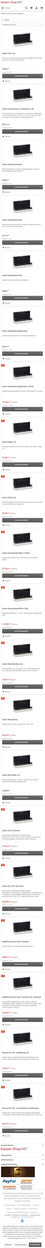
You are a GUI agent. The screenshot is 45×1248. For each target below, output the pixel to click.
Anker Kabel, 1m (9, 442)
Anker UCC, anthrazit (11, 830)
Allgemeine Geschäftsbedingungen (18, 1212)
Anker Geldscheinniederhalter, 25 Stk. (18, 386)
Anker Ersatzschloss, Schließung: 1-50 (18, 109)
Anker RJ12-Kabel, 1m (11, 775)
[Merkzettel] (31, 8)
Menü (5, 7)
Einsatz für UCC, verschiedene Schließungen (20, 1108)
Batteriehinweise (10, 1205)
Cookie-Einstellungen (24, 1205)
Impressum (34, 1212)
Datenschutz (33, 1209)
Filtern (5, 20)
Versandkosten (35, 1193)
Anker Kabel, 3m (9, 497)
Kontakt (8, 1209)
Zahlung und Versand (20, 1209)
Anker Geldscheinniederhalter (15, 331)
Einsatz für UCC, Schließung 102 (15, 1053)
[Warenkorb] (42, 8)
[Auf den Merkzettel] (7, 81)
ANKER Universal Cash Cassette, (15, 942)
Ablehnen (8, 1245)
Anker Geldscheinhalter (12, 164)
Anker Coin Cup (8, 53)
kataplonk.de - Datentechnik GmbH (22, 1217)
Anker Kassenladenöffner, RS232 (16, 553)
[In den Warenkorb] (22, 76)
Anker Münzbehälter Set (12, 664)
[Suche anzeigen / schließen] (26, 8)
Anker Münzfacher (10, 719)
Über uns (36, 1205)
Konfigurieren (35, 1245)
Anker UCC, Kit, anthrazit (12, 886)
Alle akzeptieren (21, 1245)
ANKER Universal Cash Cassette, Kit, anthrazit (21, 997)
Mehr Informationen (30, 1238)
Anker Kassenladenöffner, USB (15, 608)
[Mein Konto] (36, 8)
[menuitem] (5, 8)
